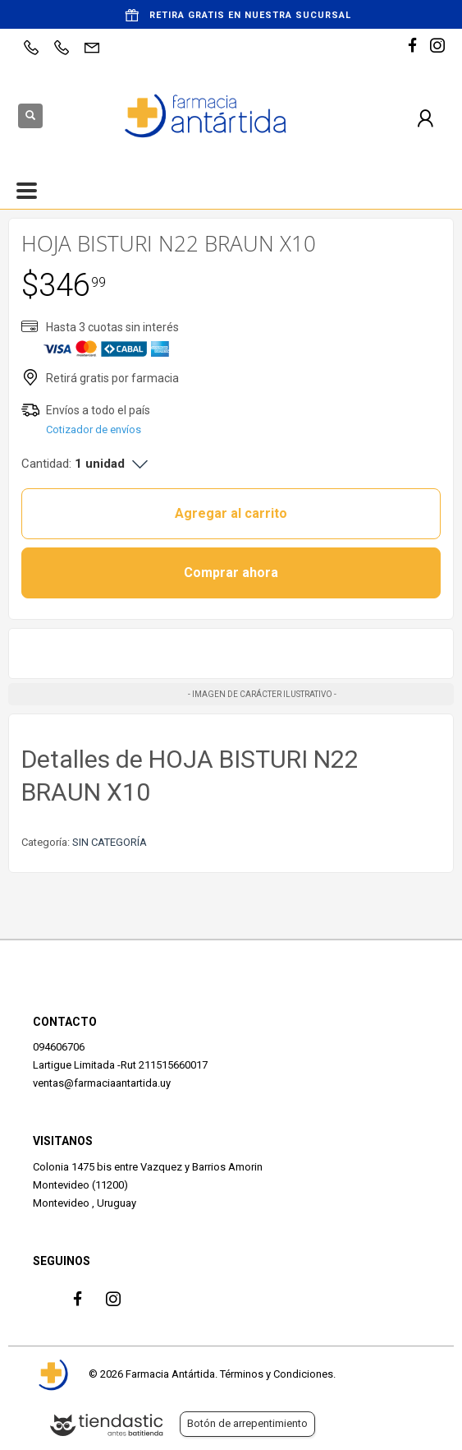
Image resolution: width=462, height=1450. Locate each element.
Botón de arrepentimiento (247, 1423)
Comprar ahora (231, 572)
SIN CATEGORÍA (109, 842)
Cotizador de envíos (93, 429)
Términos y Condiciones (276, 1374)
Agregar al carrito (231, 513)
